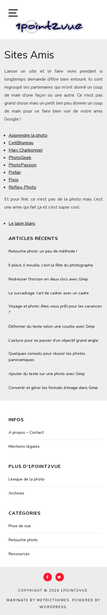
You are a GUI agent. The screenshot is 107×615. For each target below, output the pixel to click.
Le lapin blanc (22, 223)
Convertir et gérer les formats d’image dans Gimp (53, 387)
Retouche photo (23, 540)
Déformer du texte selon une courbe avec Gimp (52, 326)
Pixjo (14, 180)
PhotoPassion (23, 165)
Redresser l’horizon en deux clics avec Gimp (48, 279)
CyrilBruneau (21, 143)
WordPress (52, 607)
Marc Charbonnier (26, 150)
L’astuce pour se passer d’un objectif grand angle (53, 340)
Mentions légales (24, 446)
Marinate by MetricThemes (38, 600)
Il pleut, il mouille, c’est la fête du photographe (51, 265)
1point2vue (74, 590)
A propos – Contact (26, 432)
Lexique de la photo (27, 479)
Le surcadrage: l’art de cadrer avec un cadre (49, 293)
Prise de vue (20, 526)
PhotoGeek (20, 157)
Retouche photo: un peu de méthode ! (43, 251)
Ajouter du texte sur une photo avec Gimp (47, 373)
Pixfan (15, 172)
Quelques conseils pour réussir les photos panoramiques (47, 357)
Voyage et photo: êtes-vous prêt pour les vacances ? (55, 309)
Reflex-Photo (22, 187)
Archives (16, 493)
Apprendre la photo (28, 135)
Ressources (19, 554)
